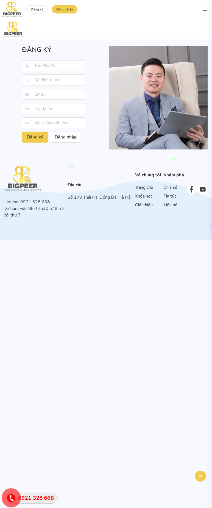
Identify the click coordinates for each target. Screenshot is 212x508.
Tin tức (170, 196)
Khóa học (143, 196)
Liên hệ (170, 205)
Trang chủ (144, 187)
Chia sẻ (170, 187)
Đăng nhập (64, 9)
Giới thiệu (144, 205)
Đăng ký (37, 9)
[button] (205, 9)
